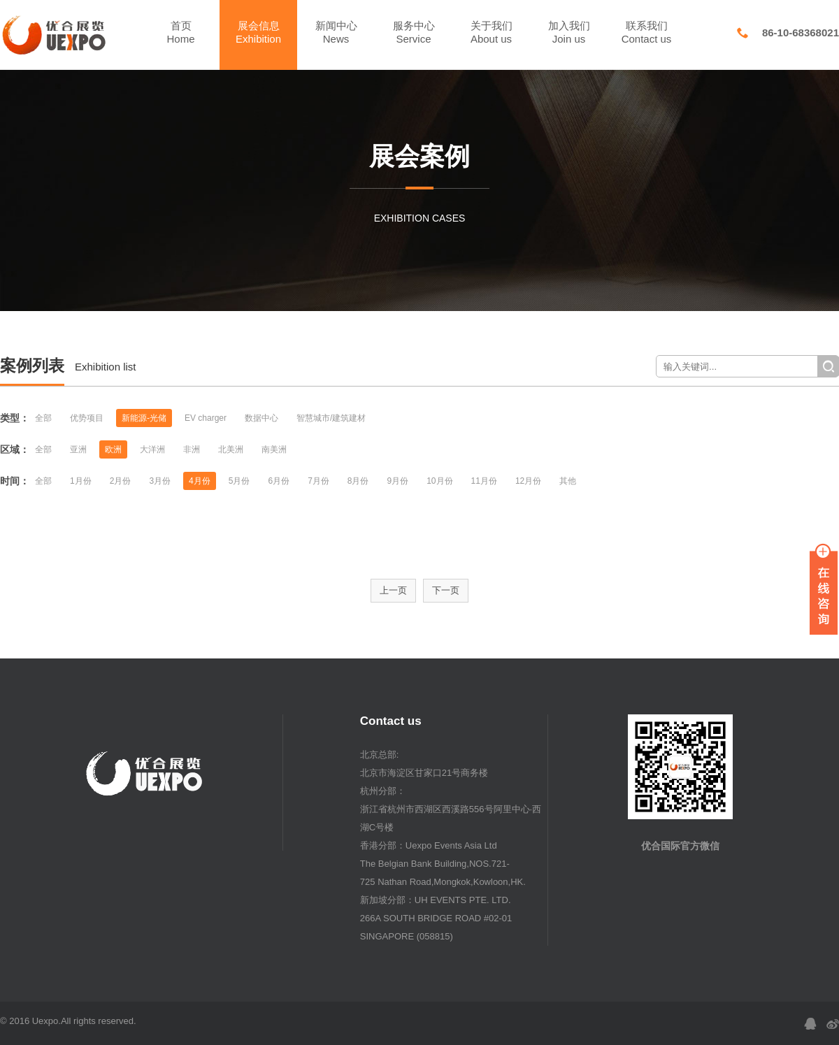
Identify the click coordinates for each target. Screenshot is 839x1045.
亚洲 (78, 449)
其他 (567, 481)
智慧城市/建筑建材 (331, 418)
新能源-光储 (144, 418)
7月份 (318, 481)
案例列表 (32, 365)
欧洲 (113, 449)
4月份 (199, 481)
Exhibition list (105, 367)
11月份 (484, 481)
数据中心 (261, 418)
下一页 (445, 590)
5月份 (239, 481)
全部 (43, 418)
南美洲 (274, 449)
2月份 (120, 481)
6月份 (278, 481)
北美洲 (230, 449)
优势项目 (86, 418)
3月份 (160, 481)
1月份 (81, 481)
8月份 (358, 481)
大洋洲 (152, 449)
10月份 (439, 481)
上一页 (393, 590)
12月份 (528, 481)
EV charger (206, 418)
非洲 (191, 449)
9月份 (398, 481)
